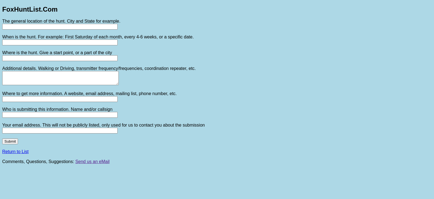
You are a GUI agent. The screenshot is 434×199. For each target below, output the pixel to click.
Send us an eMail (92, 164)
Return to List (15, 154)
